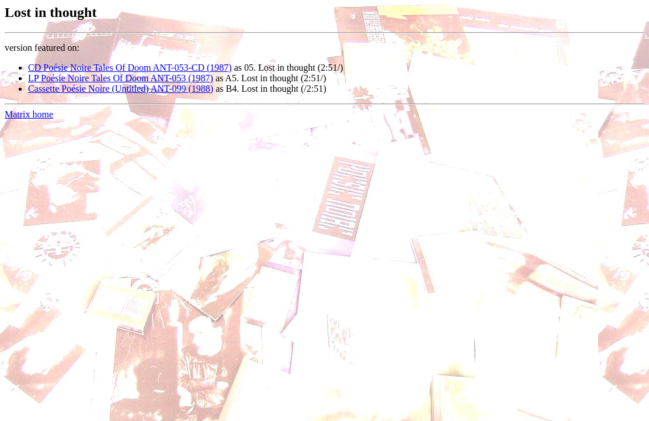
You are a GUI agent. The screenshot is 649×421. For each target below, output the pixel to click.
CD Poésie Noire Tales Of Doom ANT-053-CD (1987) (130, 68)
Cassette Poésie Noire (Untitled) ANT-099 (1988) (120, 89)
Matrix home (29, 114)
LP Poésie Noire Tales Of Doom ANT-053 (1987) (120, 78)
